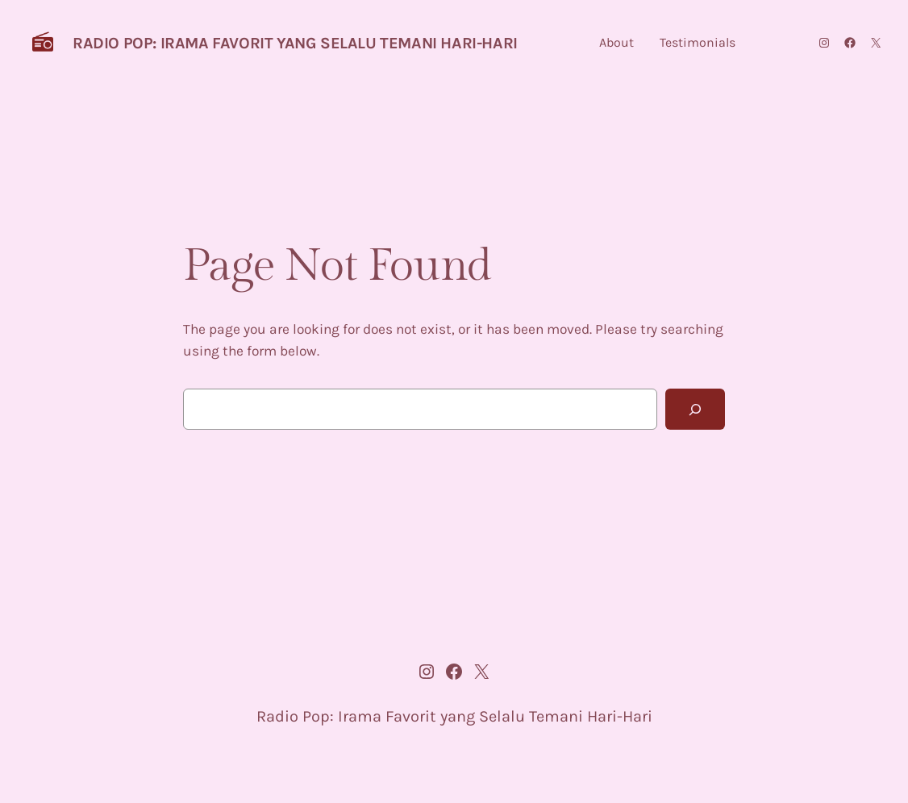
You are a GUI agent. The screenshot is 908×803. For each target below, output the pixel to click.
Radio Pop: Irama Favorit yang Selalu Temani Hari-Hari (295, 43)
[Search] (695, 409)
